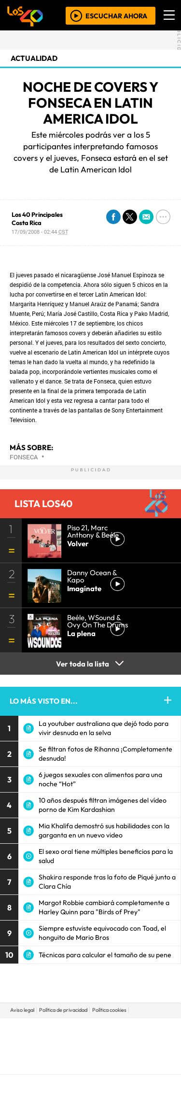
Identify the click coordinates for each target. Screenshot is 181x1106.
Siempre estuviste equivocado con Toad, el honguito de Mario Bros (102, 933)
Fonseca (24, 457)
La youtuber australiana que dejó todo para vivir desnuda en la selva (103, 728)
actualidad (34, 58)
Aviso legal (22, 1010)
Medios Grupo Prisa (90, 1062)
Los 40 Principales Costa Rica (37, 219)
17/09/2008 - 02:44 (40, 231)
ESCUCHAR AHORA (116, 15)
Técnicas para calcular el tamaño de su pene (105, 954)
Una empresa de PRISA (90, 1039)
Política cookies (109, 1010)
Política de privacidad (63, 1010)
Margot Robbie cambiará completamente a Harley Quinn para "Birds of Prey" (104, 907)
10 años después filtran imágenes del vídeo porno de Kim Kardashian (103, 805)
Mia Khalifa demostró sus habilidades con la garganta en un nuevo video (104, 830)
